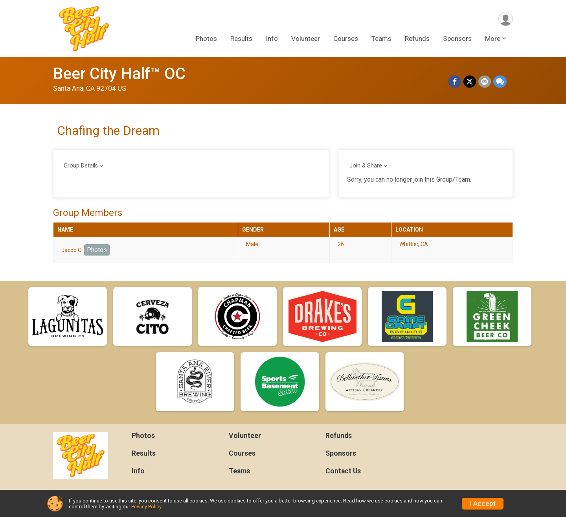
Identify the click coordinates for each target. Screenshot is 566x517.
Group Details (81, 165)
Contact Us (343, 471)
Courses (345, 39)
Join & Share (365, 165)
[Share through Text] (500, 81)
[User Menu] (505, 19)
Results (241, 39)
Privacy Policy (146, 507)
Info (272, 39)
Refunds (417, 39)
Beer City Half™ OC (119, 73)
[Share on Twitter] (469, 81)
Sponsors (457, 39)
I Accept (483, 504)
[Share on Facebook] (454, 81)
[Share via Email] (484, 81)
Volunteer (305, 39)
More (492, 39)
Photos (206, 39)
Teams (381, 39)
